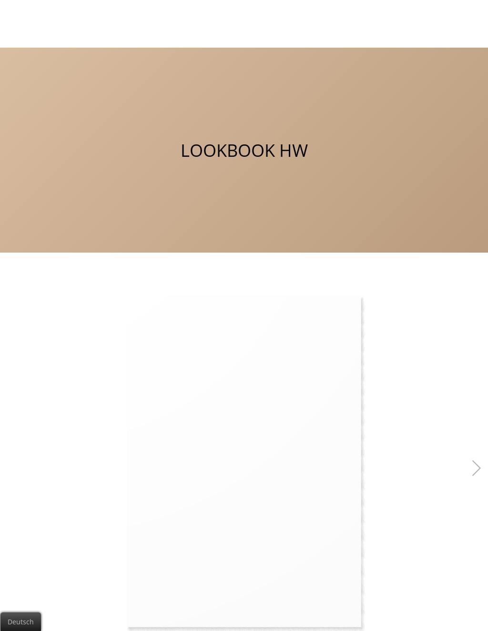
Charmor (247, 18)
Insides (325, 18)
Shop (457, 18)
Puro (287, 18)
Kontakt (368, 18)
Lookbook (415, 18)
